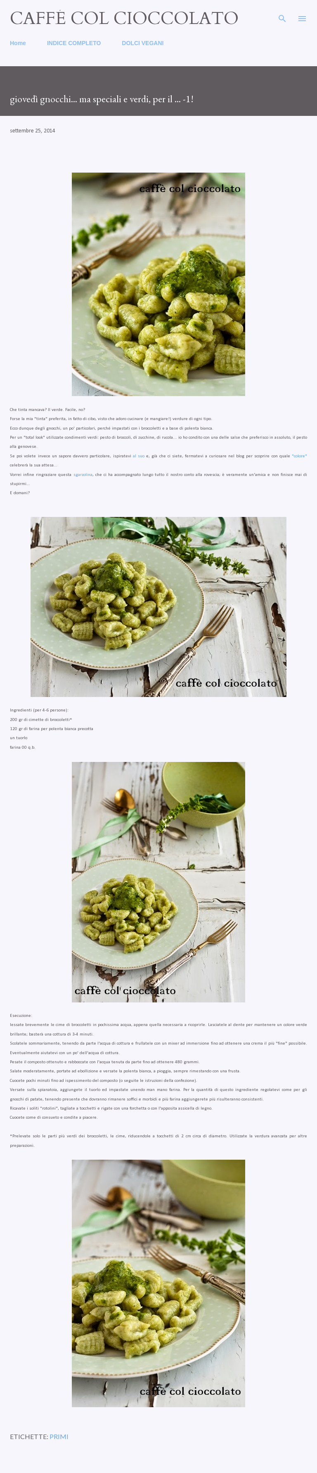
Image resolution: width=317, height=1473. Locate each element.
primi (59, 1436)
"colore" (299, 456)
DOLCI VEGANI (142, 43)
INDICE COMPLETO (74, 43)
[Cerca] (282, 15)
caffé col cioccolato (124, 18)
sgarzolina (82, 475)
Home (18, 43)
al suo (138, 456)
